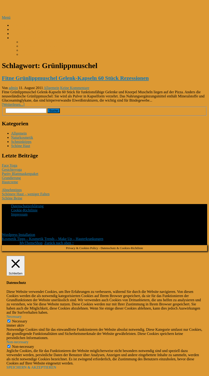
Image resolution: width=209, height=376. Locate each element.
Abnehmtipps (12, 190)
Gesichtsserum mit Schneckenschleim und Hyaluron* (60, 46)
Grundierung (11, 178)
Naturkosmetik (22, 137)
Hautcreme (10, 182)
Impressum (19, 214)
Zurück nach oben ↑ (59, 243)
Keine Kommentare (74, 88)
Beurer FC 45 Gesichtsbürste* (42, 50)
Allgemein (51, 88)
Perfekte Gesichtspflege (28, 29)
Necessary (19, 321)
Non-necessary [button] (17, 342)
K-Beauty (18, 25)
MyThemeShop (31, 243)
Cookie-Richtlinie (24, 210)
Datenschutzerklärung (27, 206)
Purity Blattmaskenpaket (20, 174)
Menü (6, 17)
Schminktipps (21, 142)
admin (13, 88)
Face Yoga (9, 165)
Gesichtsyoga (12, 169)
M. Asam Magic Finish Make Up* (45, 42)
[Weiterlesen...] (13, 104)
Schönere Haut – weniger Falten (25, 194)
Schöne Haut (20, 146)
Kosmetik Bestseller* (27, 38)
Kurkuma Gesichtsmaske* (39, 54)
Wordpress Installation (18, 235)
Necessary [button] (14, 317)
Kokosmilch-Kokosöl (27, 34)
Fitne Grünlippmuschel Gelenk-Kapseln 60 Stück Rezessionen (75, 78)
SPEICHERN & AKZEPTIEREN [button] (31, 367)
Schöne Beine (12, 198)
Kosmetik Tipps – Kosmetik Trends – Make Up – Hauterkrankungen (83, 8)
